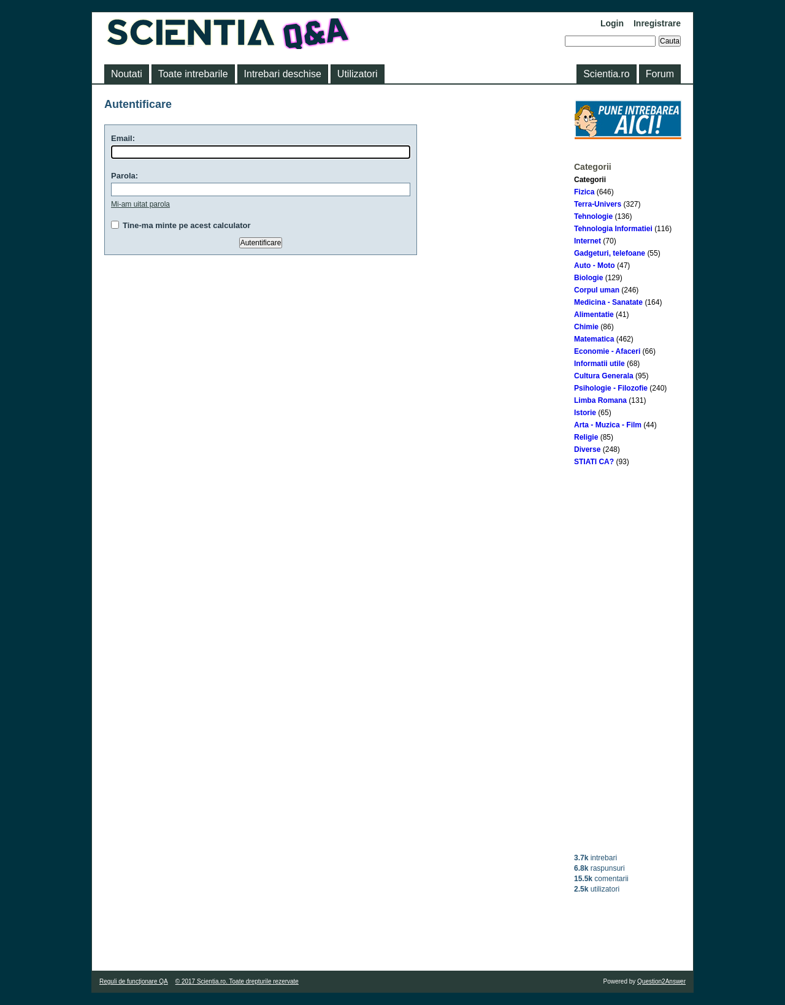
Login (612, 23)
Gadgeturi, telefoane (609, 253)
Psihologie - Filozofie (611, 388)
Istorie (585, 412)
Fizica (584, 192)
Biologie (588, 277)
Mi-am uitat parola (140, 204)
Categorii (590, 179)
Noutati (126, 74)
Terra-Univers (597, 204)
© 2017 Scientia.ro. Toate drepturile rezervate (237, 981)
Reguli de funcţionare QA (133, 981)
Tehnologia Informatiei (613, 228)
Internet (587, 241)
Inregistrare (657, 23)
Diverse (587, 449)
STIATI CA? (594, 461)
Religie (586, 437)
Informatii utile (599, 363)
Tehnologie (593, 216)
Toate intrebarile (193, 74)
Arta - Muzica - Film (607, 425)
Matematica (594, 339)
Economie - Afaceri (607, 351)
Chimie (586, 327)
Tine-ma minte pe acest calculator (187, 225)
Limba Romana (600, 400)
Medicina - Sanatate (608, 302)
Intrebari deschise (282, 74)
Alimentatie (594, 314)
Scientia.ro (606, 74)
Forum (660, 74)
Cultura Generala (604, 376)
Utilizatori (357, 74)
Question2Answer (661, 981)
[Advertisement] (628, 660)
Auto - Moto (594, 265)
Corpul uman (596, 290)
